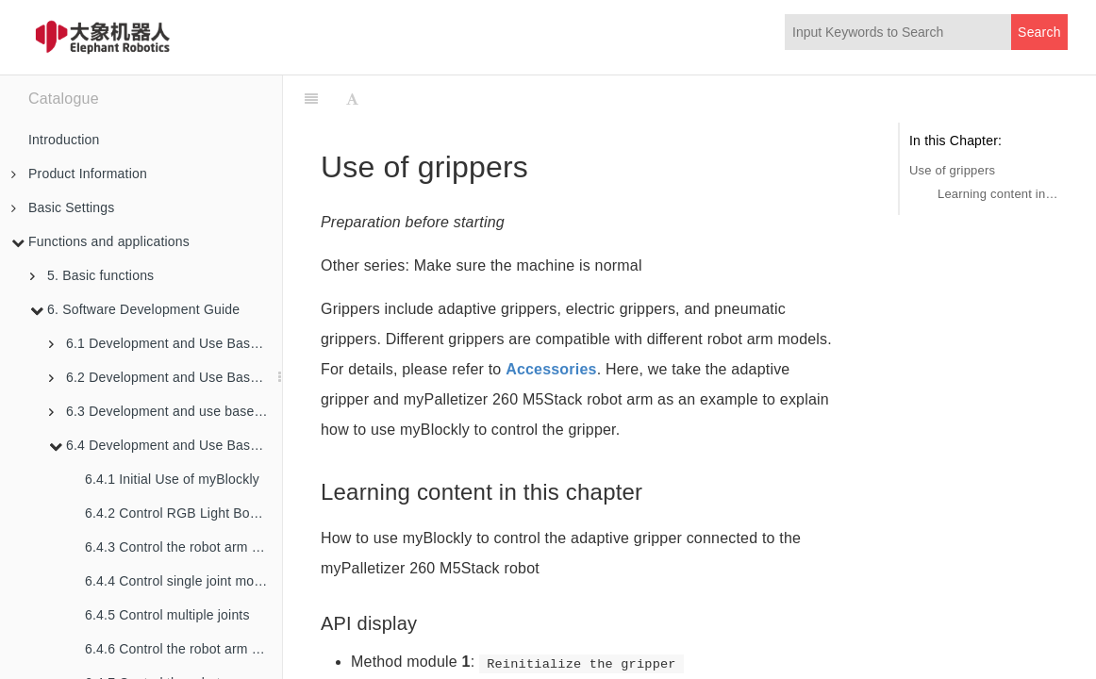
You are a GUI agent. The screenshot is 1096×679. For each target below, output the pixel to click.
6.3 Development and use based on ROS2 (165, 411)
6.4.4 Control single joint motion (180, 580)
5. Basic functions (92, 275)
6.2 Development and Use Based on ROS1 (165, 377)
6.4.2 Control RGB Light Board (177, 513)
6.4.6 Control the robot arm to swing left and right (183, 648)
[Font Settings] (352, 99)
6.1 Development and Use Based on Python (165, 343)
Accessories (551, 369)
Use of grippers (952, 170)
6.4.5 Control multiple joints (167, 614)
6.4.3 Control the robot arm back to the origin (183, 547)
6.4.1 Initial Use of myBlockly (172, 479)
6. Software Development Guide (135, 309)
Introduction (64, 139)
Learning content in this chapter (998, 194)
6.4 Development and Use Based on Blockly (165, 445)
